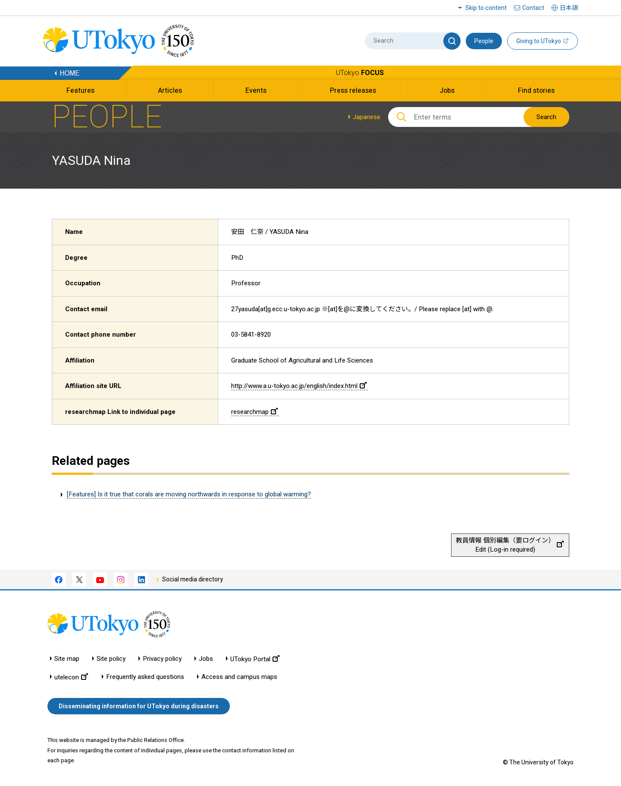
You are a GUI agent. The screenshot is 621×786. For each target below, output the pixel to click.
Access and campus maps (239, 677)
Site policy (111, 659)
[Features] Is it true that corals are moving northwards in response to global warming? (189, 494)
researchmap (254, 412)
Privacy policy (162, 659)
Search (546, 117)
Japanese (366, 117)
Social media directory (192, 579)
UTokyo (360, 73)
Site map (66, 659)
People (483, 41)
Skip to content (486, 8)
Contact (533, 8)
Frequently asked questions (145, 677)
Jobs (206, 659)
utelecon (71, 677)
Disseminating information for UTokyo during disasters (139, 706)
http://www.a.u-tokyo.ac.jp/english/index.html (299, 386)
